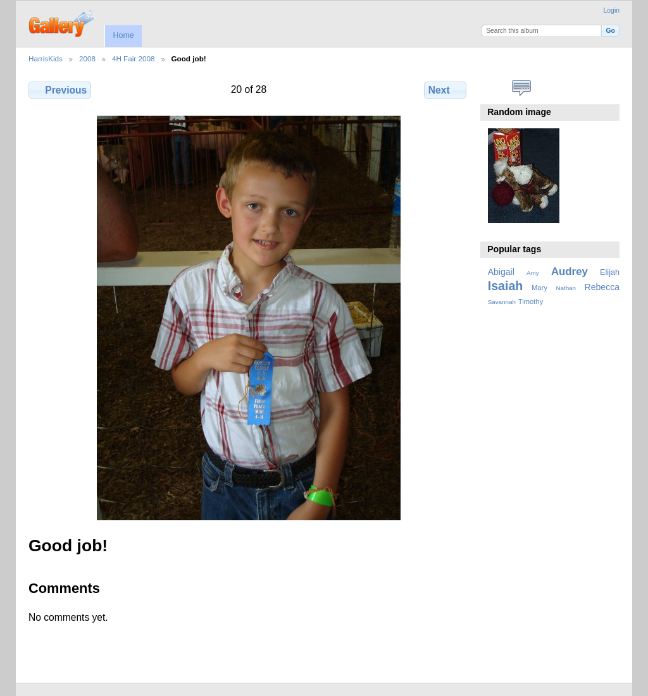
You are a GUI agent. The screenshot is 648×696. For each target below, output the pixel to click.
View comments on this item (521, 88)
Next (445, 89)
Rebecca (602, 287)
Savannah (502, 301)
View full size (494, 88)
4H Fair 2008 (133, 58)
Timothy (530, 301)
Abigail (501, 272)
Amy (532, 272)
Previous (60, 89)
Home (123, 35)
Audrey (569, 272)
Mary (539, 287)
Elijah (610, 272)
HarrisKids (45, 58)
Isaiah (505, 286)
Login (612, 10)
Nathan (566, 287)
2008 (87, 58)
